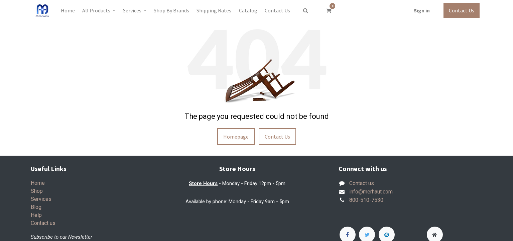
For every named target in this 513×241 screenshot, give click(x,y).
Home (38, 183)
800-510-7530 (366, 200)
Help (36, 215)
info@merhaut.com (371, 191)
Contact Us (461, 10)
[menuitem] (68, 10)
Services (41, 199)
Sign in (422, 10)
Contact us (43, 223)
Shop (37, 191)
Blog (36, 207)
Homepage (236, 136)
